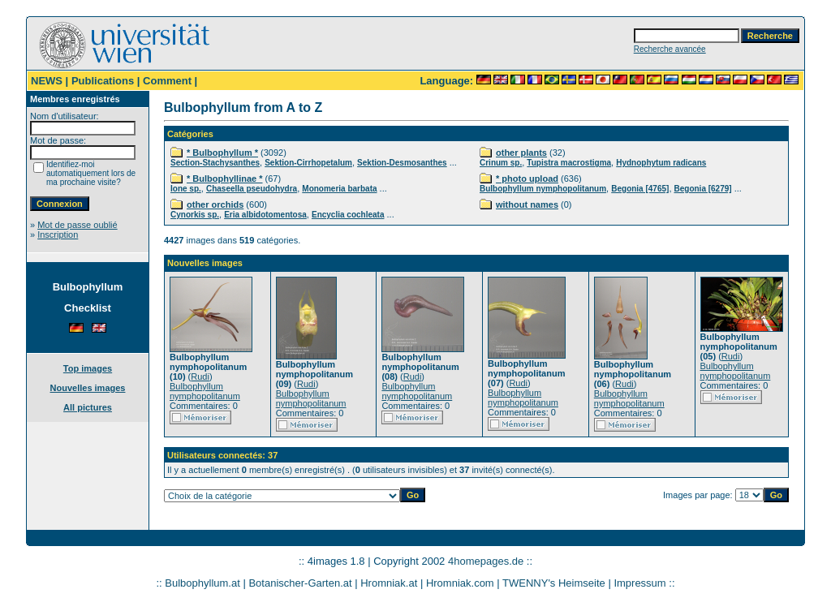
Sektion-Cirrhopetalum (308, 162)
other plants (521, 152)
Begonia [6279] (703, 188)
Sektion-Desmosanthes (402, 162)
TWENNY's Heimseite (553, 583)
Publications (102, 81)
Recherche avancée (670, 49)
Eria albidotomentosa (265, 214)
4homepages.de (485, 561)
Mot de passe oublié (77, 225)
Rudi (200, 376)
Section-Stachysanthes (215, 162)
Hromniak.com (460, 583)
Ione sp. (185, 188)
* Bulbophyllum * (222, 152)
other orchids (215, 204)
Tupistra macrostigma (569, 162)
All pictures (87, 407)
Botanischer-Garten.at (299, 583)
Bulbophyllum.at (202, 583)
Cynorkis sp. (194, 214)
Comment (167, 81)
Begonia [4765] (640, 188)
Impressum (639, 583)
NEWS (46, 81)
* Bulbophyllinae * (225, 178)
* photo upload (527, 178)
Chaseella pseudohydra (251, 188)
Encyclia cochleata (348, 214)
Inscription (57, 234)
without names (527, 204)
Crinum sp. (501, 162)
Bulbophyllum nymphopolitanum (543, 188)
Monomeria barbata (339, 188)
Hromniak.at (388, 583)
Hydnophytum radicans (661, 162)
